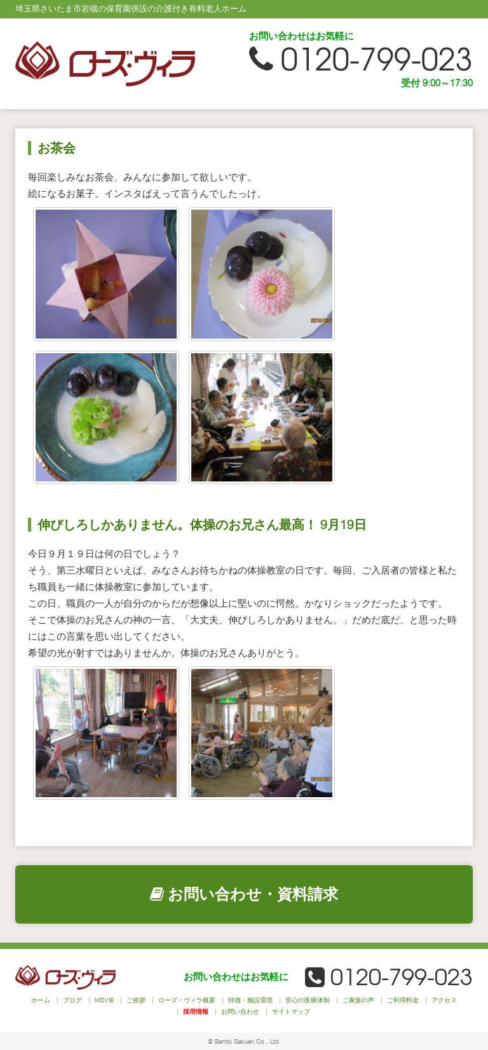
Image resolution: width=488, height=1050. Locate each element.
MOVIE (104, 1000)
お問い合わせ (240, 1011)
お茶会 (56, 148)
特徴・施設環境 (250, 1000)
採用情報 (195, 1011)
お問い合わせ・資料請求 (244, 894)
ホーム (40, 1000)
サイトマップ (291, 1011)
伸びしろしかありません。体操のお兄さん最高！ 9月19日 (202, 524)
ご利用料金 (403, 1000)
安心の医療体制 (307, 1000)
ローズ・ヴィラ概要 (186, 1000)
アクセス (444, 1000)
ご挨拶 (136, 1000)
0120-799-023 (361, 59)
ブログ (72, 1000)
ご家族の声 (358, 1000)
